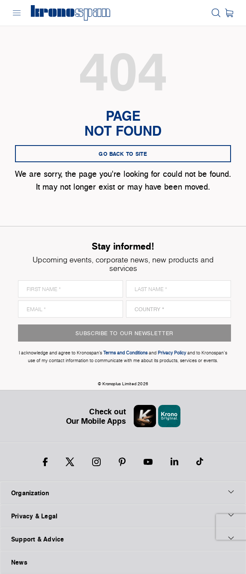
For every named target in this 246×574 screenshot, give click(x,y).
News (19, 562)
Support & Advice (123, 539)
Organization (123, 492)
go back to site (123, 154)
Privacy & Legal (123, 515)
